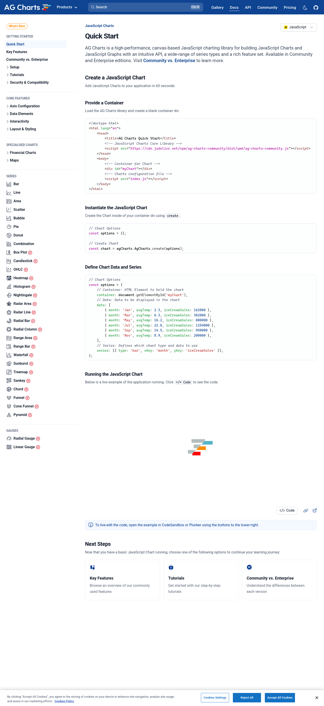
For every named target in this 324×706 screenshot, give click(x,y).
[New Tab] (314, 510)
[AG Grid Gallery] (217, 7)
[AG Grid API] (248, 7)
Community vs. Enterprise (169, 60)
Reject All (247, 697)
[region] (162, 698)
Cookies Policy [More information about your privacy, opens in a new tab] (64, 701)
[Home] (27, 7)
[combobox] (299, 27)
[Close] (317, 698)
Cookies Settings (215, 697)
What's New (17, 26)
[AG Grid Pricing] (290, 7)
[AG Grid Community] (267, 7)
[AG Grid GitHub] (316, 7)
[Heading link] (305, 510)
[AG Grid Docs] (234, 7)
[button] (145, 7)
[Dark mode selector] (304, 7)
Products (67, 7)
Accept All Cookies (279, 697)
